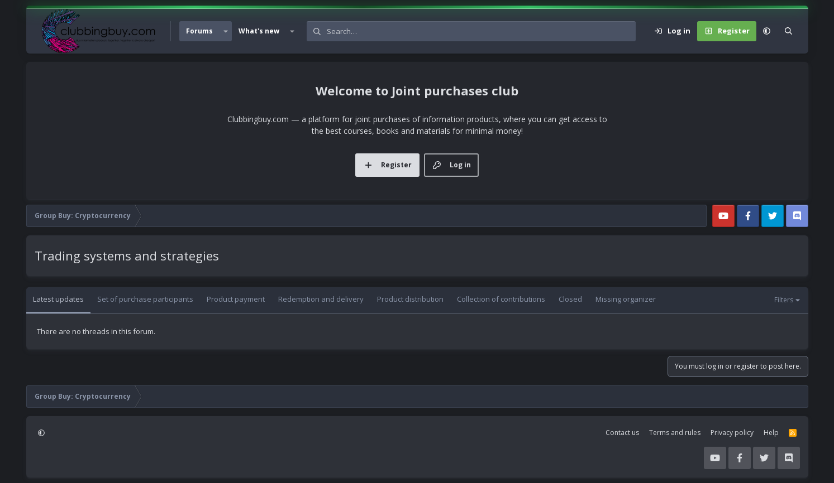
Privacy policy (732, 432)
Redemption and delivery (321, 299)
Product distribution (410, 299)
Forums (199, 31)
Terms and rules (674, 432)
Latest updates (58, 299)
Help (771, 432)
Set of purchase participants (145, 299)
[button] (226, 31)
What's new (259, 31)
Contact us (622, 432)
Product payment (236, 299)
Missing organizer (625, 299)
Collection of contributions (501, 299)
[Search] (481, 31)
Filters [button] (783, 300)
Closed (570, 299)
